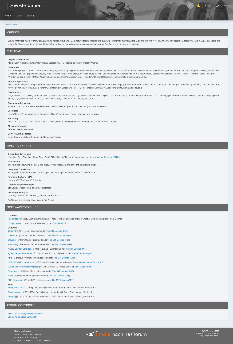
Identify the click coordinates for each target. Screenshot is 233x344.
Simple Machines (34, 314)
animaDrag (13, 244)
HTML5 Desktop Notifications (22, 262)
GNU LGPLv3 (59, 223)
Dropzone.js (13, 271)
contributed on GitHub (109, 157)
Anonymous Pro (15, 287)
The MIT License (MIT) (57, 231)
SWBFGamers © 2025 (210, 331)
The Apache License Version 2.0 (87, 262)
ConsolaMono (14, 292)
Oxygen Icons (14, 223)
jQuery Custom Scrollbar (19, 249)
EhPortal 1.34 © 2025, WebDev (207, 334)
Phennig (12, 296)
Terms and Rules (211, 336)
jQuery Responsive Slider (20, 253)
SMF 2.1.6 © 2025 (16, 314)
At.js (10, 258)
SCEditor (12, 240)
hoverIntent (13, 235)
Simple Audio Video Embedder (22, 317)
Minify (10, 275)
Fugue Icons (14, 219)
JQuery (11, 231)
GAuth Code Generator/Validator (23, 267)
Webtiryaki (27, 331)
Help (201, 336)
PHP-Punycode (15, 280)
